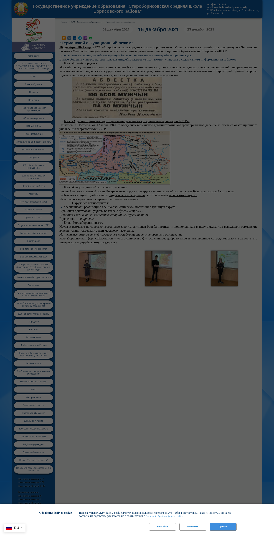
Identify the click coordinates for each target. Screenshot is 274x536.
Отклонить (192, 526)
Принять (223, 526)
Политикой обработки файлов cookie (164, 516)
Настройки (162, 526)
